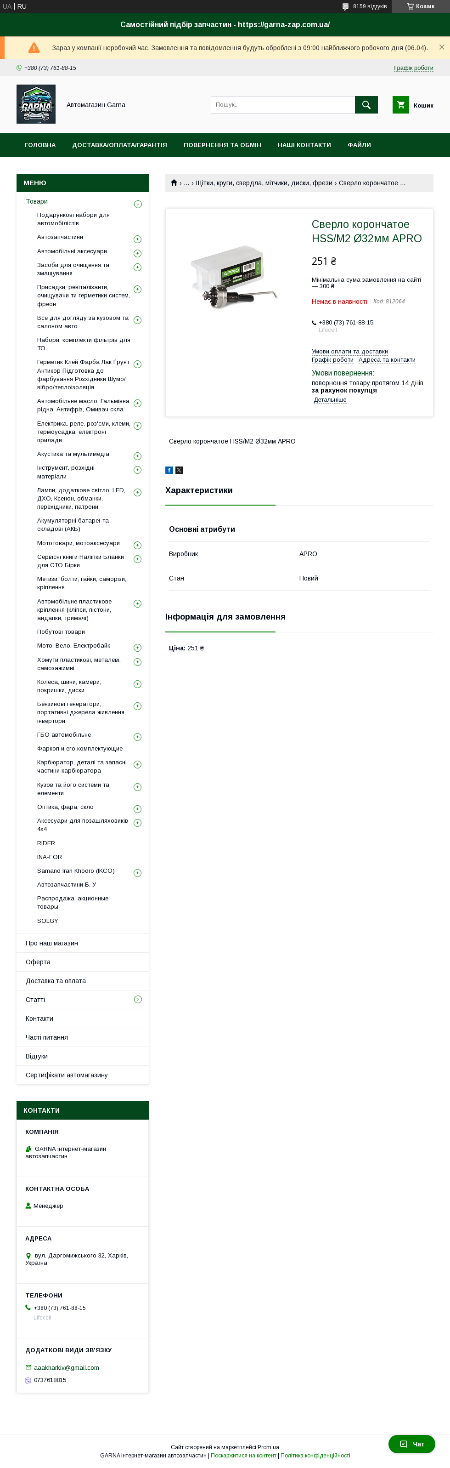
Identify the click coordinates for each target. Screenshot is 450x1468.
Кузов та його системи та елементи (73, 789)
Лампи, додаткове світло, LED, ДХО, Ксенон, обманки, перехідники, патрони (81, 498)
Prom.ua (268, 1447)
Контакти (39, 1018)
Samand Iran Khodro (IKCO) (76, 870)
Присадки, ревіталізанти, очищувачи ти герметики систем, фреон (83, 295)
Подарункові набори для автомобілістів (73, 219)
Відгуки (37, 1056)
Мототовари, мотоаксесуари (78, 543)
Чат (411, 1444)
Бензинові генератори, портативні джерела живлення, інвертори (81, 712)
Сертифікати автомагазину (67, 1075)
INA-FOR (49, 856)
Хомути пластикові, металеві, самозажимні (79, 663)
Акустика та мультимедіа (73, 453)
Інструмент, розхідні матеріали (66, 471)
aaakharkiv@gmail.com (66, 1367)
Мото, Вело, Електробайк (73, 645)
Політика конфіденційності (315, 1455)
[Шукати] (366, 105)
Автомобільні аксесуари (72, 251)
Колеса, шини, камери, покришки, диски (69, 686)
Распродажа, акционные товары (72, 902)
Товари (37, 201)
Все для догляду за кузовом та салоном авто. (83, 322)
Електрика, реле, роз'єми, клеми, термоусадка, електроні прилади (83, 432)
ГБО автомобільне (64, 734)
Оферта (38, 962)
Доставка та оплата (56, 980)
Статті (35, 999)
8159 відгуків (370, 6)
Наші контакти (304, 145)
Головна (40, 145)
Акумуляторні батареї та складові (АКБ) (73, 524)
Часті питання (47, 1037)
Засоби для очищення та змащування (73, 269)
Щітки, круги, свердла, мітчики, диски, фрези (264, 183)
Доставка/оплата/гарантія (119, 145)
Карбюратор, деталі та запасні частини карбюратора (82, 766)
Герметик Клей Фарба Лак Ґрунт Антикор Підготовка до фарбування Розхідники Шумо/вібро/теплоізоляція (83, 374)
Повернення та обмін (222, 145)
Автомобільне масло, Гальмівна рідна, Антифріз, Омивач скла (83, 405)
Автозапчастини (60, 236)
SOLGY (47, 920)
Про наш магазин (52, 943)
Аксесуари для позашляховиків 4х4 (82, 824)
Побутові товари (61, 631)
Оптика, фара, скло (65, 806)
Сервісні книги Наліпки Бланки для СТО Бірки (80, 561)
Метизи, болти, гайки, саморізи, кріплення (81, 583)
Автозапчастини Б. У (66, 884)
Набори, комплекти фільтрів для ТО (83, 344)
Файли (359, 145)
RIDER (46, 843)
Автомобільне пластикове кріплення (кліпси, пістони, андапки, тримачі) (74, 609)
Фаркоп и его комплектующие (80, 748)
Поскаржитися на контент (243, 1455)
